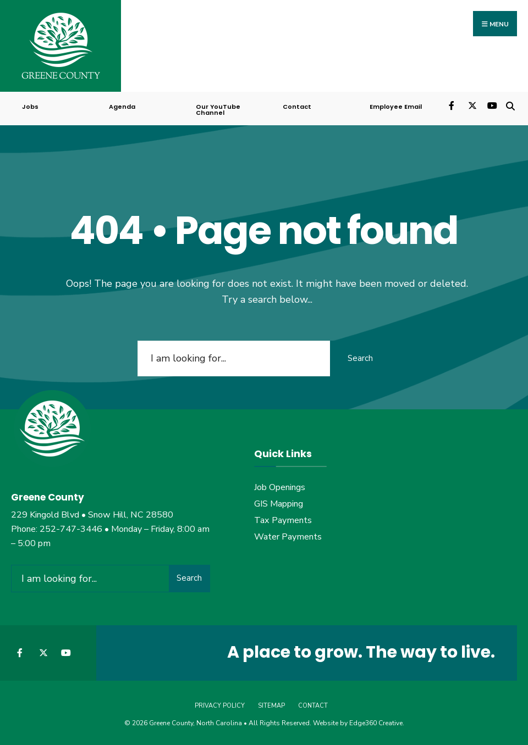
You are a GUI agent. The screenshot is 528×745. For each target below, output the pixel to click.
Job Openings (279, 487)
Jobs (30, 106)
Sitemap (271, 706)
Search (360, 358)
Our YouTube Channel (218, 109)
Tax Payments (283, 520)
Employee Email (396, 106)
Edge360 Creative (376, 723)
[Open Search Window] (510, 104)
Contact (297, 106)
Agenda (122, 106)
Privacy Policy (220, 706)
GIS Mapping (278, 504)
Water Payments (288, 537)
